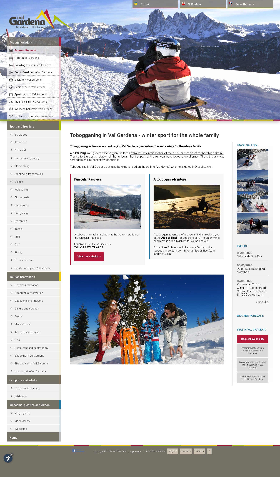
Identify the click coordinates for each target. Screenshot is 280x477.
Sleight (19, 442)
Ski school (21, 402)
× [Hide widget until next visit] (11, 454)
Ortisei (219, 413)
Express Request (25, 310)
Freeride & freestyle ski (29, 434)
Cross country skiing (27, 418)
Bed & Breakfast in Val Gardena (33, 332)
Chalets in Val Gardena (28, 340)
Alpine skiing (22, 426)
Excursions (21, 465)
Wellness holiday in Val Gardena (33, 369)
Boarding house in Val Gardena (33, 325)
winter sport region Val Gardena (117, 406)
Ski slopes (21, 395)
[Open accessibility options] (8, 458)
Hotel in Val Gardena (27, 318)
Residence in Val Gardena (30, 347)
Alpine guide (22, 457)
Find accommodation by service (34, 376)
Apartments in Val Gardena (31, 354)
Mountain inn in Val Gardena (31, 362)
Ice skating (21, 449)
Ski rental (20, 410)
